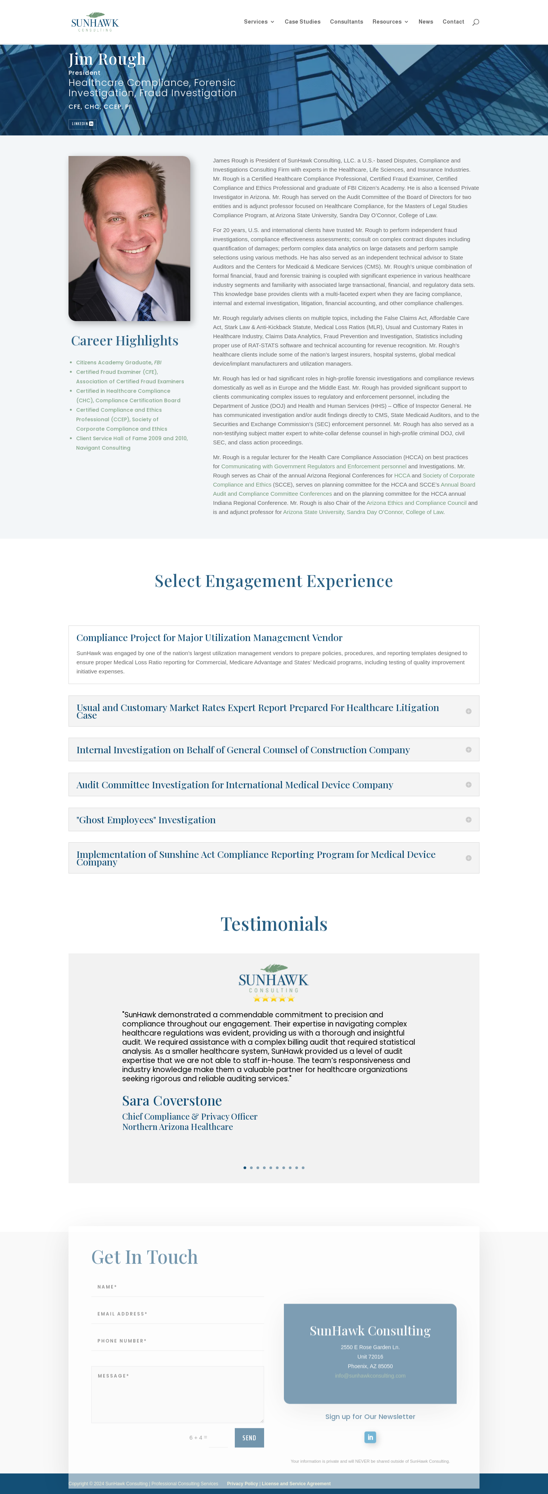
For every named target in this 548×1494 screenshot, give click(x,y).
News (426, 22)
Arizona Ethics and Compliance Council (439, 503)
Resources (387, 22)
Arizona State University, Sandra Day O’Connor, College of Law (386, 512)
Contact (453, 22)
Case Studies (302, 22)
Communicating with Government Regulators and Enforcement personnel (336, 466)
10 (303, 1167)
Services (256, 22)
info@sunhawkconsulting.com (370, 1415)
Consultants (346, 22)
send (249, 1459)
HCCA (425, 475)
